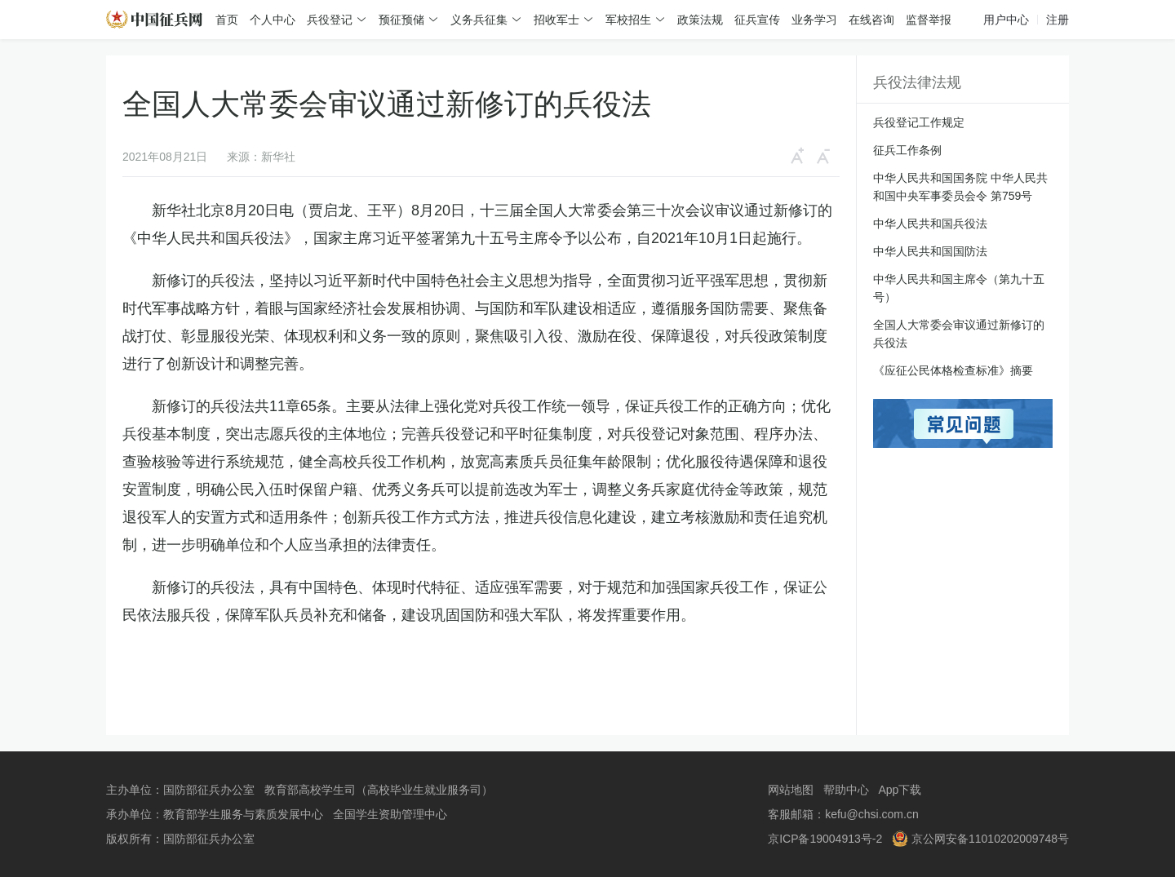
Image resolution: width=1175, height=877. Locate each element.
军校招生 (628, 19)
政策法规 (700, 19)
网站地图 (791, 789)
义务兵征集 (479, 19)
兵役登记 (329, 19)
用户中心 (1006, 19)
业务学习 (814, 19)
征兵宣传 (757, 19)
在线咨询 (871, 19)
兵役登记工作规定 (918, 122)
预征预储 (401, 19)
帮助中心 (846, 789)
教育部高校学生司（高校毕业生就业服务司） (378, 789)
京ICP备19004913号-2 (825, 838)
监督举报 (928, 19)
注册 (1057, 19)
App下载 (899, 789)
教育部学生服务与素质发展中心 (243, 814)
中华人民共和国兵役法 (930, 223)
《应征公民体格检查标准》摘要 (953, 370)
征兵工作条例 (907, 150)
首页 (226, 19)
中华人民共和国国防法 (930, 251)
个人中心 (272, 19)
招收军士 (556, 19)
